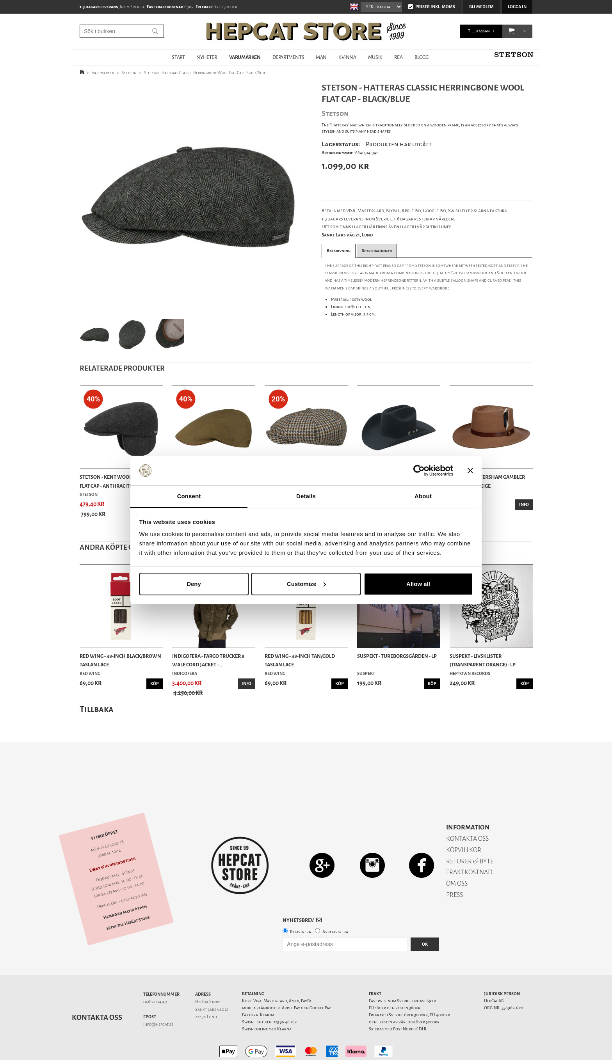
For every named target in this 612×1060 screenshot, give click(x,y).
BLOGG (422, 57)
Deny (194, 584)
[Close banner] (470, 470)
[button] (511, 31)
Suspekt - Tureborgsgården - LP (397, 656)
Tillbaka (97, 709)
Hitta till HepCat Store (128, 895)
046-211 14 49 (155, 974)
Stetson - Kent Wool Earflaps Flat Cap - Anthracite (117, 481)
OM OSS (457, 856)
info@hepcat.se (158, 997)
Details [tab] (306, 496)
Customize (306, 584)
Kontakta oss (97, 990)
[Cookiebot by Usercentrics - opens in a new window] (419, 470)
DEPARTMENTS (288, 57)
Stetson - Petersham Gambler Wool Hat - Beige (487, 481)
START (178, 57)
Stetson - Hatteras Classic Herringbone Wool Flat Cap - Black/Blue (205, 72)
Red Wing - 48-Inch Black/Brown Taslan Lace (120, 660)
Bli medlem (481, 7)
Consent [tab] (189, 496)
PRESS (454, 867)
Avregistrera (335, 904)
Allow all (418, 584)
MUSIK (375, 57)
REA (398, 57)
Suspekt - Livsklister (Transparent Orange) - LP (483, 660)
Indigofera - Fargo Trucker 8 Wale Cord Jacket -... (208, 660)
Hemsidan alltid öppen (125, 884)
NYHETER (206, 57)
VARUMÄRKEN (245, 57)
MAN (321, 57)
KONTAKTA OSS (467, 811)
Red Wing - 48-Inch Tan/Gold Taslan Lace (300, 660)
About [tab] (423, 496)
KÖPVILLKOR (463, 823)
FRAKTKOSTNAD (469, 845)
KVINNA (347, 57)
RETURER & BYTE (469, 834)
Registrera (300, 904)
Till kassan (479, 31)
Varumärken (103, 72)
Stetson (129, 72)
